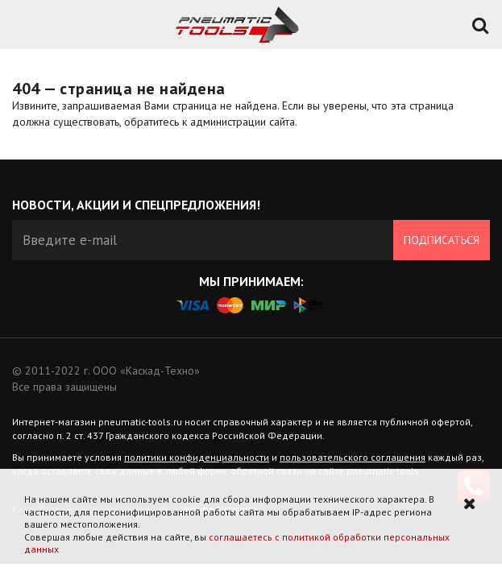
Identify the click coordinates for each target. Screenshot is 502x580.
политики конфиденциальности (196, 457)
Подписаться (441, 240)
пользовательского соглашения (352, 457)
